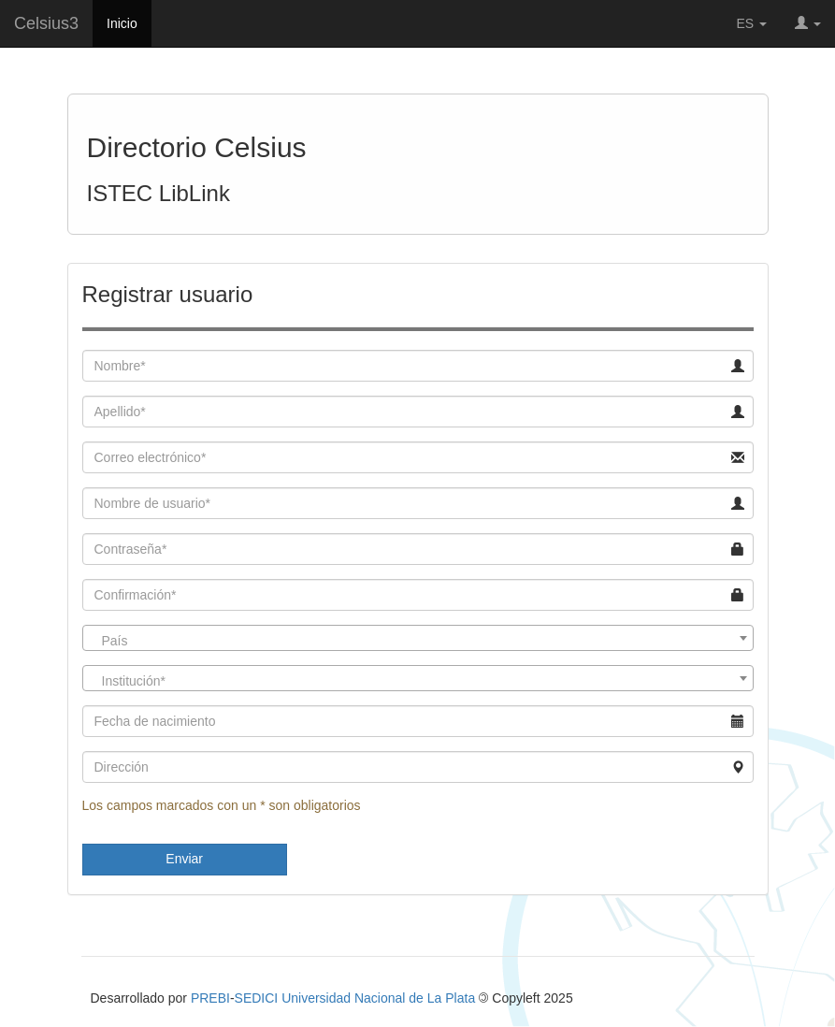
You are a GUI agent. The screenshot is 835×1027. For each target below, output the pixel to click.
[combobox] (418, 638)
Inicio (122, 23)
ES (752, 23)
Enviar (184, 858)
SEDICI (257, 998)
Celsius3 (46, 23)
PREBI (210, 998)
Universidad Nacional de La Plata (378, 998)
